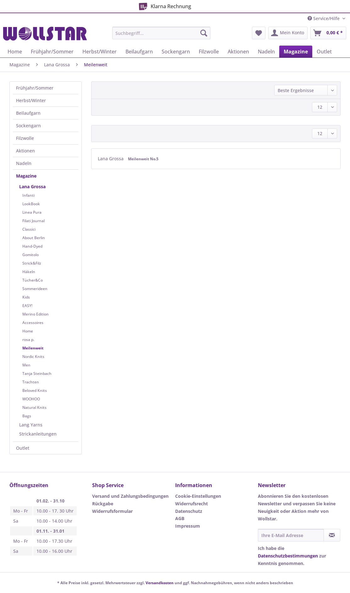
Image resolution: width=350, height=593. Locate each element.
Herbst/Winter (31, 100)
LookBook (31, 203)
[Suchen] (203, 33)
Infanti (28, 195)
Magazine (26, 176)
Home (27, 331)
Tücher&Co (32, 280)
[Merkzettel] (258, 33)
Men (26, 365)
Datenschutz (188, 511)
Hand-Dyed (32, 246)
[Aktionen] (238, 52)
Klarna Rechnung (163, 5)
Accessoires (32, 322)
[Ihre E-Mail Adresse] (291, 535)
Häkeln (28, 271)
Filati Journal (33, 220)
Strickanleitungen (38, 434)
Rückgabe (102, 504)
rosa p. (28, 339)
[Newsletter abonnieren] (332, 535)
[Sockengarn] (175, 52)
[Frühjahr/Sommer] (52, 52)
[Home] (14, 52)
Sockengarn (28, 126)
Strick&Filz (31, 263)
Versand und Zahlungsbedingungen (130, 496)
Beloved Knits (34, 390)
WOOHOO (31, 399)
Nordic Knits (33, 356)
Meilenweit (32, 348)
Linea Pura (32, 212)
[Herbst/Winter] (99, 52)
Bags (26, 416)
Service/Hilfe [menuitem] (324, 18)
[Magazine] (295, 52)
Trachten (30, 382)
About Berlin (33, 237)
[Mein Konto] (288, 33)
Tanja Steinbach (37, 373)
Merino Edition (35, 314)
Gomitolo (30, 254)
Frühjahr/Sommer (34, 88)
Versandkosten (160, 582)
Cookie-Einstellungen (198, 496)
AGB (179, 518)
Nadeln (23, 163)
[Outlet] (324, 52)
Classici (29, 229)
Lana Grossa (32, 186)
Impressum (187, 526)
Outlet (22, 448)
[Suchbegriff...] (161, 33)
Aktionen (25, 151)
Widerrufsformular (112, 511)
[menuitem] (161, 36)
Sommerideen (34, 288)
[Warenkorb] (328, 33)
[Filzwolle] (208, 52)
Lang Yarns (30, 425)
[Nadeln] (266, 52)
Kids (26, 297)
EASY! (27, 305)
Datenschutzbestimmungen (288, 556)
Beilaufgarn (28, 113)
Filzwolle (25, 138)
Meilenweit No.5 (143, 159)
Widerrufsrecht (191, 504)
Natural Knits (34, 407)
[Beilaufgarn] (139, 52)
